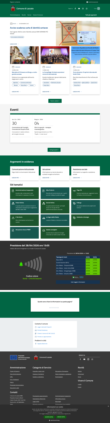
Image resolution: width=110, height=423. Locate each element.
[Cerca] (98, 8)
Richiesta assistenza (38, 404)
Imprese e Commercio (38, 374)
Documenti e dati (14, 388)
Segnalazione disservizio (39, 399)
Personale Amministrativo (17, 385)
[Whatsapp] (84, 8)
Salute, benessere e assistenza (63, 374)
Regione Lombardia (15, 2)
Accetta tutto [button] (49, 417)
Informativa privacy (60, 399)
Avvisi (14, 23)
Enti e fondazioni (14, 380)
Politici (12, 382)
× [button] (108, 406)
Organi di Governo (14, 371)
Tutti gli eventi (54, 150)
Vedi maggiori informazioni (78, 282)
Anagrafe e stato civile (38, 371)
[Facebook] (73, 8)
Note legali (58, 401)
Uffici (11, 377)
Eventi (79, 387)
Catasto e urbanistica (38, 377)
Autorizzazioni (59, 377)
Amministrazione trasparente (63, 396)
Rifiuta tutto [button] (61, 417)
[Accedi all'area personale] (92, 2)
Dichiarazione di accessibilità (62, 404)
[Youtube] (76, 8)
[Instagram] (80, 8)
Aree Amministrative (15, 374)
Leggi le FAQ (36, 401)
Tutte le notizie (55, 101)
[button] (55, 420)
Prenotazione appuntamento (40, 396)
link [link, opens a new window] (70, 413)
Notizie (80, 371)
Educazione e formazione (61, 371)
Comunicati (16, 67)
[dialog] (55, 414)
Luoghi (79, 384)
